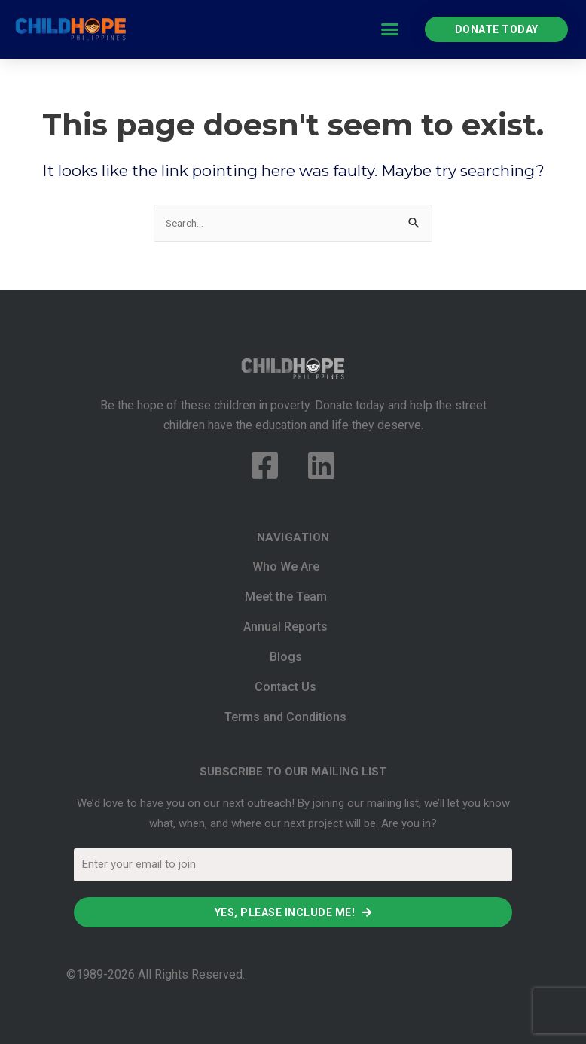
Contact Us (285, 687)
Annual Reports (285, 626)
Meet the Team (286, 596)
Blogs (286, 657)
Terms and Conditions (285, 717)
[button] (390, 29)
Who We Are (285, 566)
